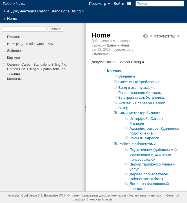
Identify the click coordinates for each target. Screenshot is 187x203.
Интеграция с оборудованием (30, 44)
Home (101, 35)
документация (116, 195)
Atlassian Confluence (22, 195)
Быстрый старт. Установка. (141, 97)
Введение (126, 76)
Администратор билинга (139, 113)
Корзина (13, 58)
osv (112, 41)
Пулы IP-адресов (144, 138)
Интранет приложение (82, 195)
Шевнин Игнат (118, 45)
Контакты (14, 79)
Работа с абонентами (137, 144)
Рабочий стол (14, 3)
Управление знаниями (145, 195)
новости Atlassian (101, 199)
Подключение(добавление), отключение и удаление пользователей (154, 154)
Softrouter (14, 51)
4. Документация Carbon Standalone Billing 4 (45, 11)
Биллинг (13, 37)
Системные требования (139, 82)
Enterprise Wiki (54, 195)
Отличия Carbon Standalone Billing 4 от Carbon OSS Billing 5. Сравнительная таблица (37, 69)
